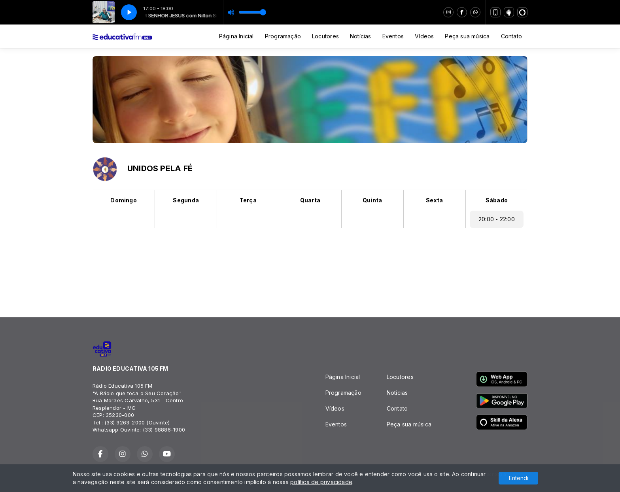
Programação (283, 36)
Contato (511, 36)
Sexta (434, 200)
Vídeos (424, 36)
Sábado (497, 200)
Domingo (123, 200)
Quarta (310, 200)
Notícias (360, 36)
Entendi (518, 478)
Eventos (393, 36)
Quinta (372, 200)
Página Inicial (236, 36)
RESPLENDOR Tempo (310, 269)
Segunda (185, 200)
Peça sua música (467, 36)
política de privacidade (321, 482)
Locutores (325, 36)
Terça (248, 200)
